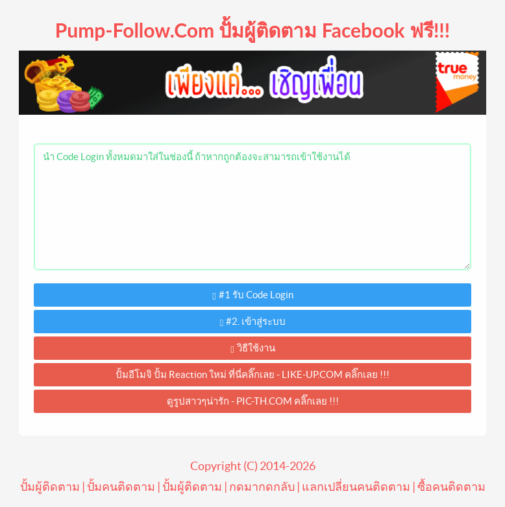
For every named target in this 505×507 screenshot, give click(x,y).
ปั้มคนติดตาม (121, 486)
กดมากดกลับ (262, 486)
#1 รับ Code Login (252, 295)
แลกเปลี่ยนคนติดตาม (356, 486)
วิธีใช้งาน (252, 348)
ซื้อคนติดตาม (451, 486)
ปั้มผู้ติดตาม (50, 486)
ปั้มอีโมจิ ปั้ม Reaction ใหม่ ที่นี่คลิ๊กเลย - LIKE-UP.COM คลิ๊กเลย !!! (252, 374)
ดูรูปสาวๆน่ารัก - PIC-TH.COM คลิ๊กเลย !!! (253, 401)
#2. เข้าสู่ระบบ (253, 322)
